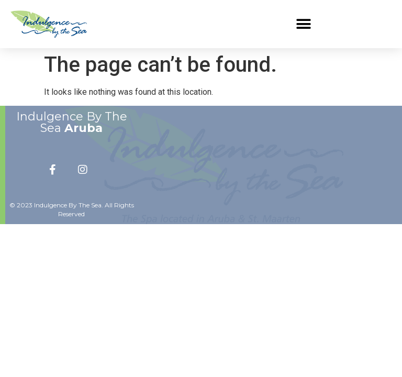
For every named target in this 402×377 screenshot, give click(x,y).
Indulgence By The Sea (71, 122)
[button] (303, 24)
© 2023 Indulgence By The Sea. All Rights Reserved (71, 209)
